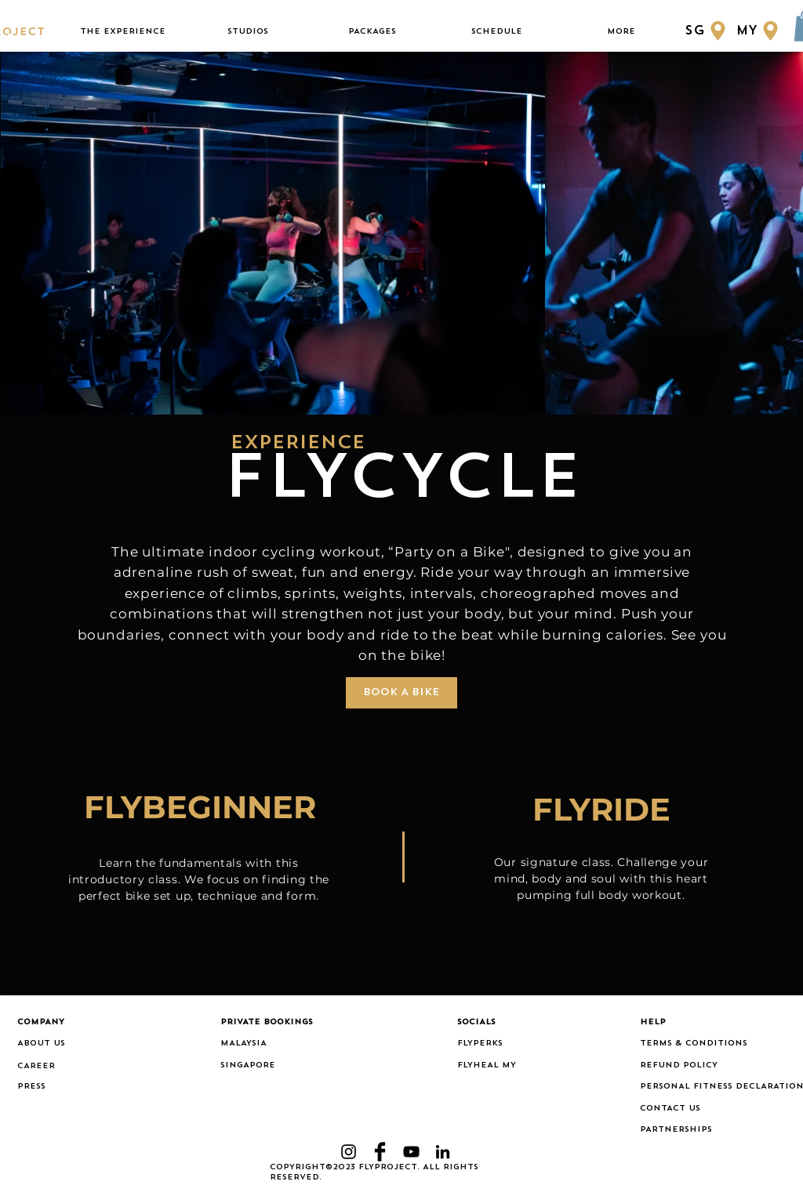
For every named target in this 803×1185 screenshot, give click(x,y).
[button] (122, 31)
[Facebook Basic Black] (380, 1151)
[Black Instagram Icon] (348, 1151)
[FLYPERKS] (494, 1044)
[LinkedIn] (442, 1151)
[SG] (707, 31)
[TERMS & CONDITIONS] (713, 1044)
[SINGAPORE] (269, 1066)
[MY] (759, 31)
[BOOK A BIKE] (401, 692)
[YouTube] (411, 1151)
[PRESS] (38, 1087)
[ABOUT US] (65, 1044)
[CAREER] (65, 1066)
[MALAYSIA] (269, 1044)
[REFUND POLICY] (713, 1066)
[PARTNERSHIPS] (713, 1130)
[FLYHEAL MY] (494, 1066)
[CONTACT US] (713, 1109)
